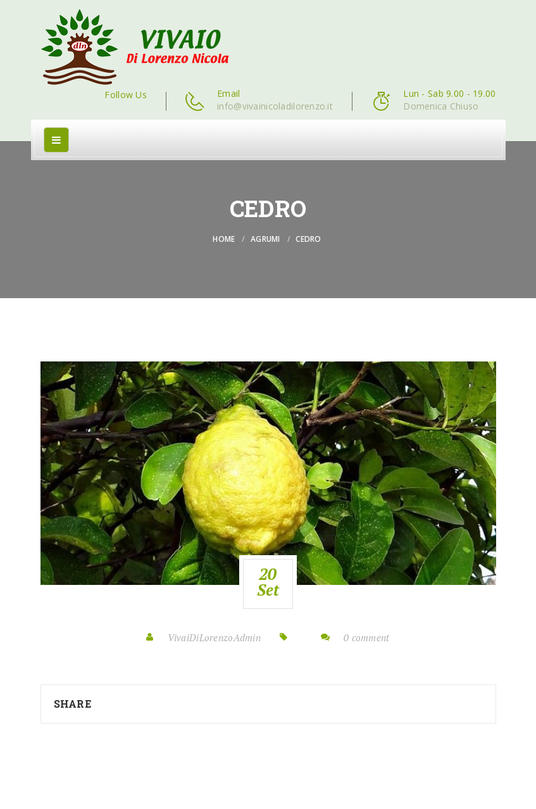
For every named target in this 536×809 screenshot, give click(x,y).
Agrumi (265, 239)
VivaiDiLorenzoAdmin (214, 637)
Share (72, 703)
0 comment (367, 637)
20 (268, 581)
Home (224, 239)
